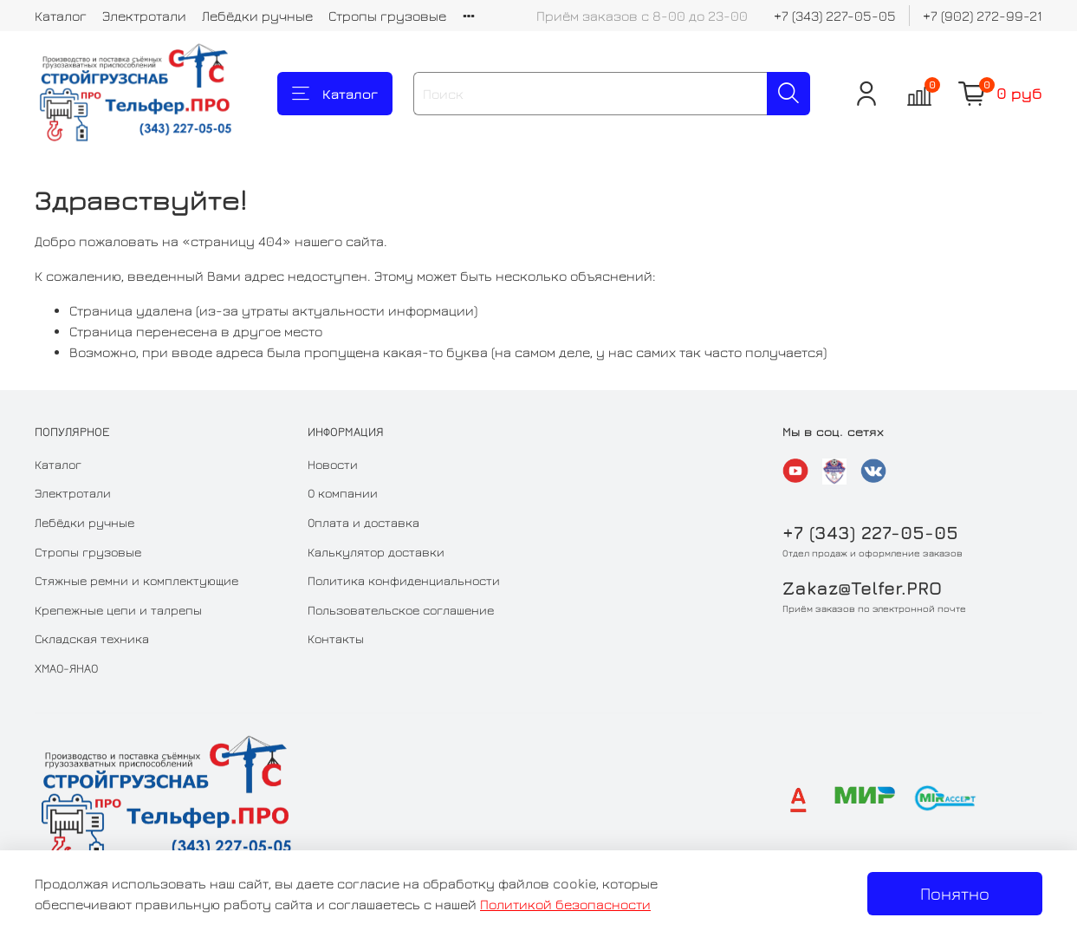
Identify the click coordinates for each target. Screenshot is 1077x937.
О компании (343, 492)
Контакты (336, 638)
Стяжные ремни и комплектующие (136, 580)
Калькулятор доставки (376, 551)
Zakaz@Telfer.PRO (862, 588)
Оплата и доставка (363, 522)
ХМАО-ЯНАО (66, 667)
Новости (333, 464)
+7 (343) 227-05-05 (835, 15)
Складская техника (92, 638)
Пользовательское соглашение (401, 609)
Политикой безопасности (565, 904)
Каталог (61, 15)
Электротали (144, 15)
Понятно (954, 893)
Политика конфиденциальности (404, 580)
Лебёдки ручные (257, 15)
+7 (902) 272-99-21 (982, 15)
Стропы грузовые (387, 15)
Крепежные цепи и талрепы (118, 609)
